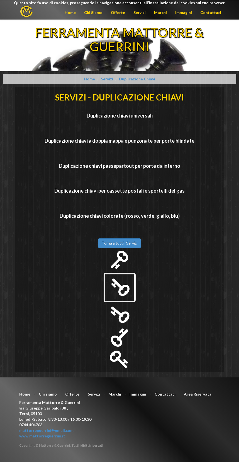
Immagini (183, 12)
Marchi (160, 12)
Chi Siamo (93, 12)
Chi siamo (48, 394)
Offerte (118, 12)
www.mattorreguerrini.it (42, 436)
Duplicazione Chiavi (137, 78)
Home (70, 12)
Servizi (139, 12)
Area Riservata (197, 394)
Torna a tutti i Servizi (119, 243)
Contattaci (210, 12)
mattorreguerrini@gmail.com (46, 430)
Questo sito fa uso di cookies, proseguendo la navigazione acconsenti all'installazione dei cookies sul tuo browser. (119, 2)
